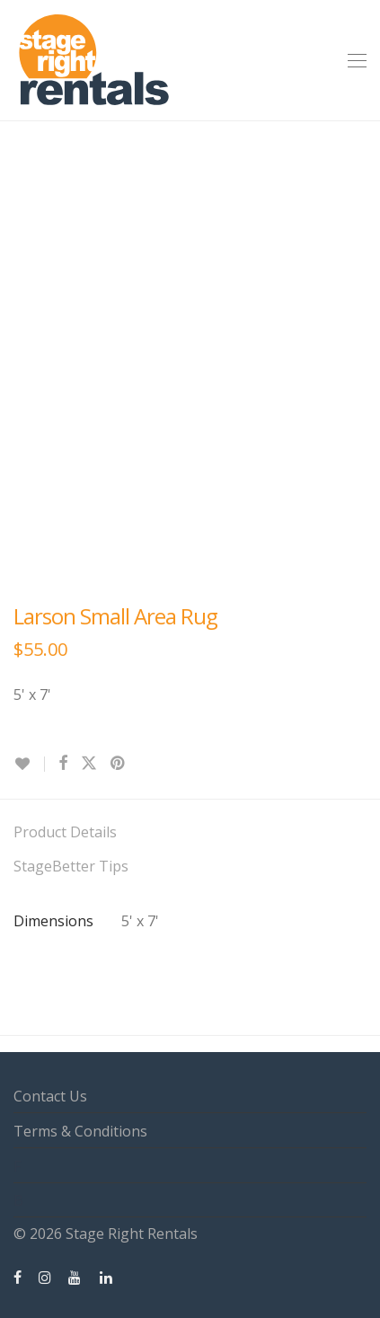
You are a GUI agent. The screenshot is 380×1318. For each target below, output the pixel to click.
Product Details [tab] (65, 832)
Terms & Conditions (80, 1131)
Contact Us (50, 1096)
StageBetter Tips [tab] (70, 866)
